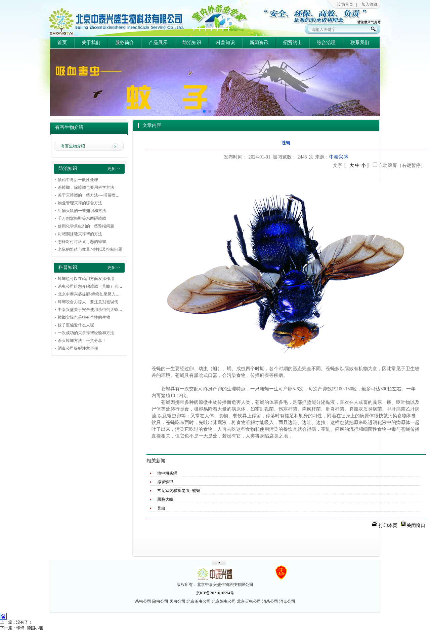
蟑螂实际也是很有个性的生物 (84, 317)
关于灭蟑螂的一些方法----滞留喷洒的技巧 (95, 195)
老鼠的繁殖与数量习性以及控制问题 (90, 249)
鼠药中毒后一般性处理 (78, 179)
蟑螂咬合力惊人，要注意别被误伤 (88, 302)
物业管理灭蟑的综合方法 (80, 203)
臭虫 (161, 508)
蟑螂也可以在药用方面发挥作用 (86, 278)
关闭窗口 (415, 525)
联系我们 (359, 42)
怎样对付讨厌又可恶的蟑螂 (82, 241)
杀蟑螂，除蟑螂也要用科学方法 (86, 187)
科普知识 (225, 42)
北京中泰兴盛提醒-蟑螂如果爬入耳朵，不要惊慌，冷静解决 (111, 294)
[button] (204, 111)
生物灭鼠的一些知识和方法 (82, 210)
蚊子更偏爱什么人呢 (76, 325)
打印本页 (388, 525)
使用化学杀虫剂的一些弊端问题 (86, 226)
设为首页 (345, 4)
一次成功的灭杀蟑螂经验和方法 (86, 332)
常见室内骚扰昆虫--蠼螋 (178, 490)
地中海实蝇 (167, 473)
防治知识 (191, 42)
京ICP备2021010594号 (215, 593)
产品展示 (158, 42)
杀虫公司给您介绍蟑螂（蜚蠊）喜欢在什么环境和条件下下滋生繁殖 (118, 286)
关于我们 (91, 42)
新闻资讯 (259, 42)
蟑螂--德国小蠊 (29, 628)
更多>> (113, 168)
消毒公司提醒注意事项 (78, 348)
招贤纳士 (292, 42)
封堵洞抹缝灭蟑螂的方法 (80, 234)
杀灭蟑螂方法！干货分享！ (82, 340)
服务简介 (124, 42)
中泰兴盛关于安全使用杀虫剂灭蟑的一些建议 (98, 309)
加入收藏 (369, 4)
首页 (62, 42)
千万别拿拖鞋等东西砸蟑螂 (82, 218)
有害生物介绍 (73, 146)
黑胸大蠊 (165, 499)
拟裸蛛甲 (165, 482)
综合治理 (326, 42)
